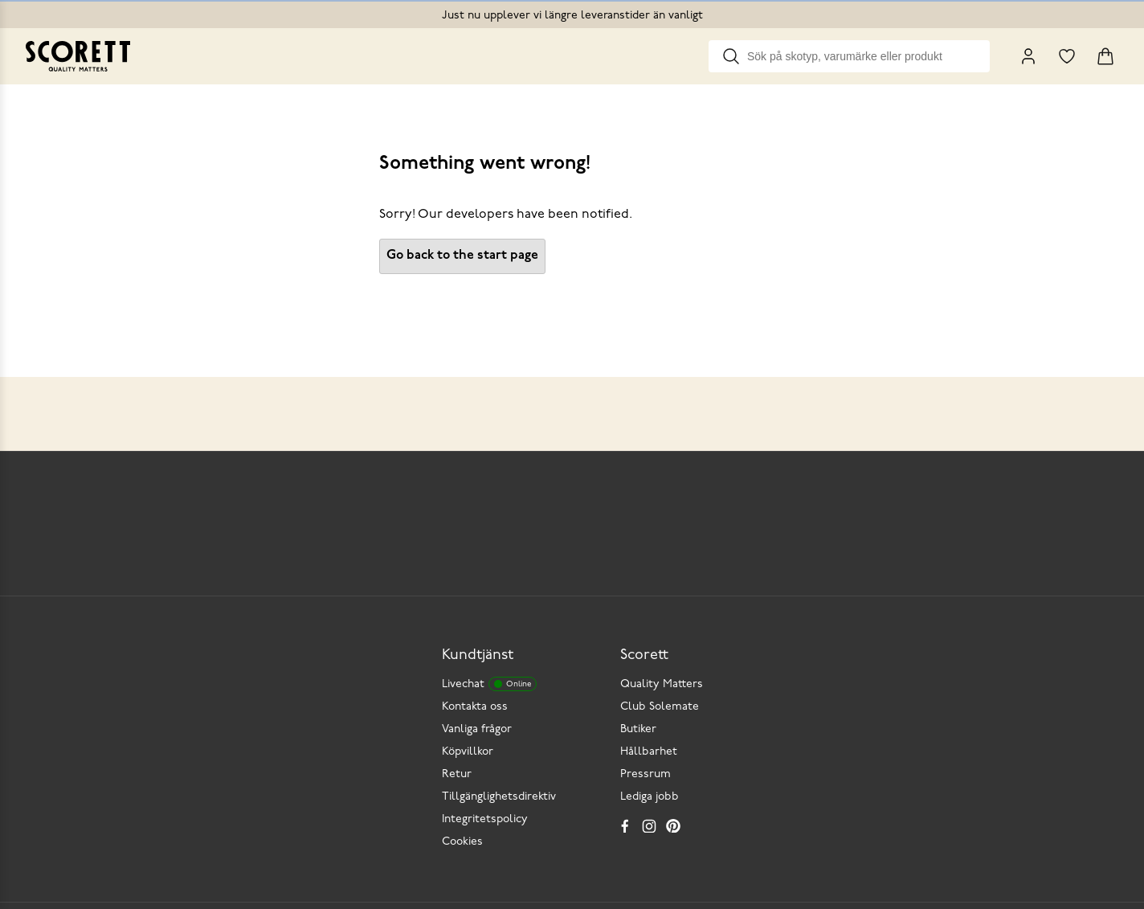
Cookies (462, 842)
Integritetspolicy (485, 819)
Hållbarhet (648, 752)
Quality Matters (661, 684)
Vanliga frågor (477, 729)
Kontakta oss (475, 707)
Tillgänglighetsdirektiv (499, 797)
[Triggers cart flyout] (1105, 56)
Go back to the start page (462, 255)
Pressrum (645, 774)
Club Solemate (659, 707)
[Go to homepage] (78, 56)
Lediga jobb (649, 797)
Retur (457, 774)
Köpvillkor (467, 752)
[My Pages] (1028, 56)
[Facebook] (625, 825)
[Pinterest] (673, 825)
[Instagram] (649, 825)
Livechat (489, 684)
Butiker (638, 729)
